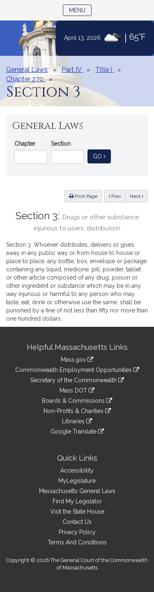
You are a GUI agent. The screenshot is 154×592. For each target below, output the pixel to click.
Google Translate (77, 431)
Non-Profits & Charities (77, 411)
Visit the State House (77, 511)
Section (61, 143)
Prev (117, 195)
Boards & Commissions (77, 400)
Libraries (77, 421)
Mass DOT (77, 390)
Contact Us (77, 522)
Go (102, 156)
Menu (80, 10)
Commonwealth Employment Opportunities (77, 370)
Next (136, 196)
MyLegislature (77, 480)
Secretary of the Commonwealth (77, 380)
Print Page (83, 196)
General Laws (27, 69)
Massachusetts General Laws (77, 491)
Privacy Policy (77, 532)
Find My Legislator (77, 501)
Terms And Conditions (77, 542)
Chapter (24, 143)
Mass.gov (77, 359)
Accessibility (77, 470)
